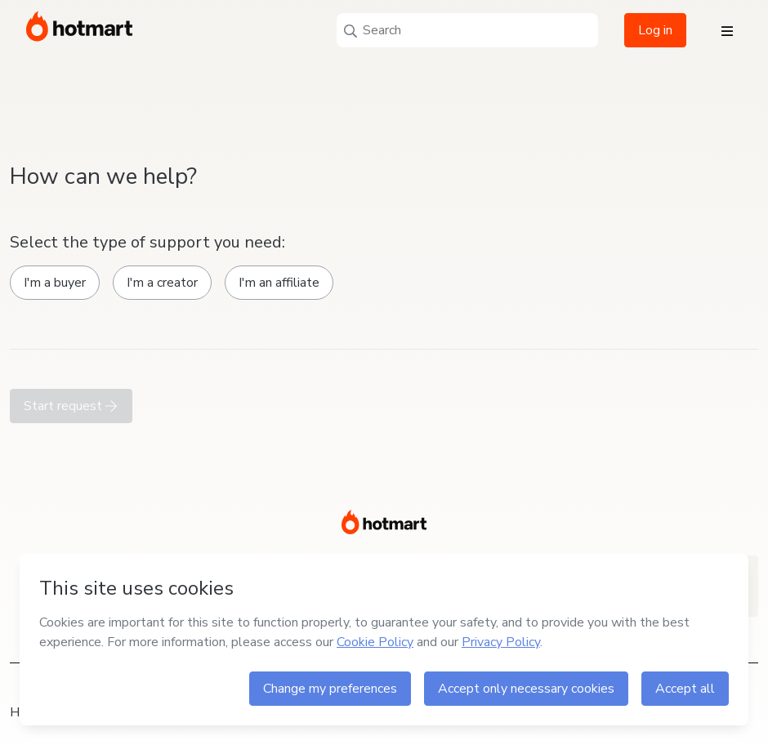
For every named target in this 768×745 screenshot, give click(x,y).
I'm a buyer (55, 283)
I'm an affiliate (279, 283)
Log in (655, 30)
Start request (71, 406)
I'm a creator (162, 283)
